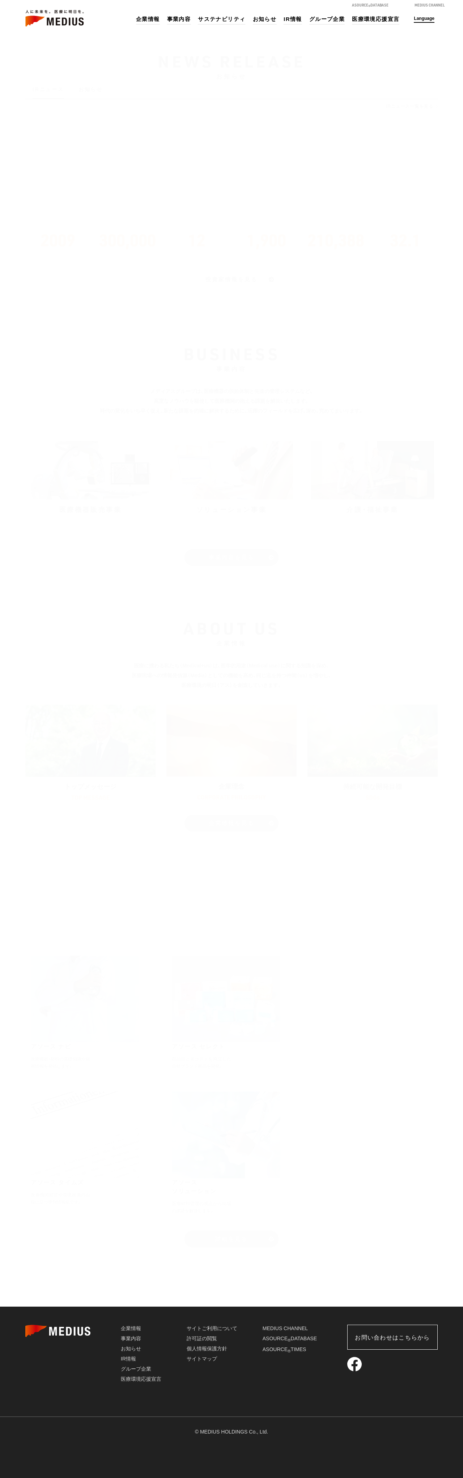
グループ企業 (327, 19)
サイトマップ (202, 1359)
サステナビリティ (221, 19)
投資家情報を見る (231, 279)
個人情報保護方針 (207, 1348)
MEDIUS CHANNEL (285, 1328)
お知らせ (265, 19)
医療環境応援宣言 (375, 19)
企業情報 (148, 19)
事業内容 (179, 19)
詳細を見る (231, 1239)
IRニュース (48, 89)
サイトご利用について (212, 1328)
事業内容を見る (231, 557)
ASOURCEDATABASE (290, 1338)
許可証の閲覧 (202, 1338)
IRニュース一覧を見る (409, 106)
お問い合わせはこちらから (392, 1337)
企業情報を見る (231, 823)
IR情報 (293, 19)
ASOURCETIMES (284, 1349)
